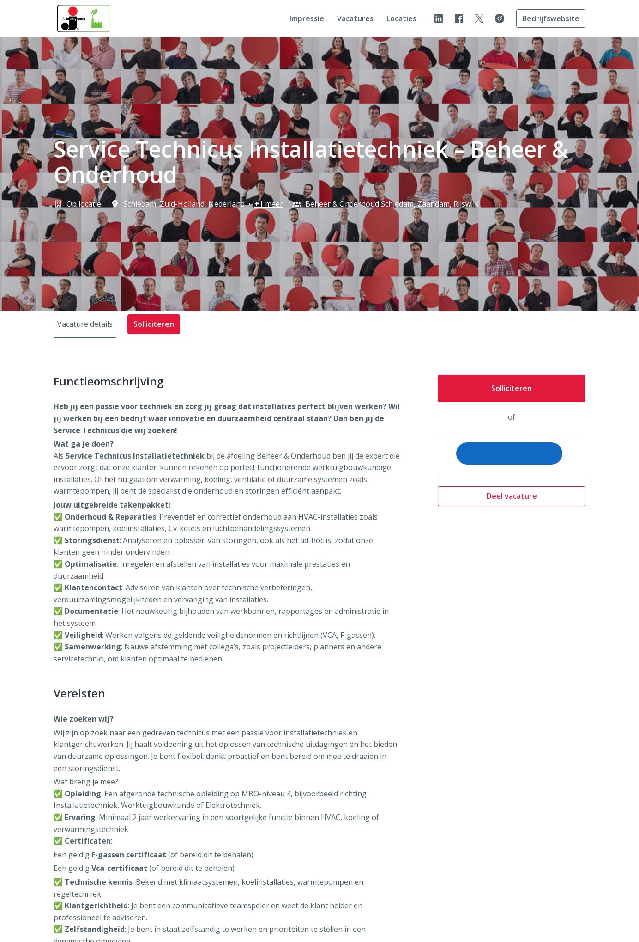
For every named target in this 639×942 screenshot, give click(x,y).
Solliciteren (511, 388)
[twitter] (479, 18)
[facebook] (459, 18)
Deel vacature (512, 496)
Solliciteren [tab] (153, 324)
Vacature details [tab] (85, 324)
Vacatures (355, 18)
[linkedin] (438, 18)
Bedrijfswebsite (550, 18)
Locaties (401, 18)
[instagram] (499, 18)
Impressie (306, 18)
